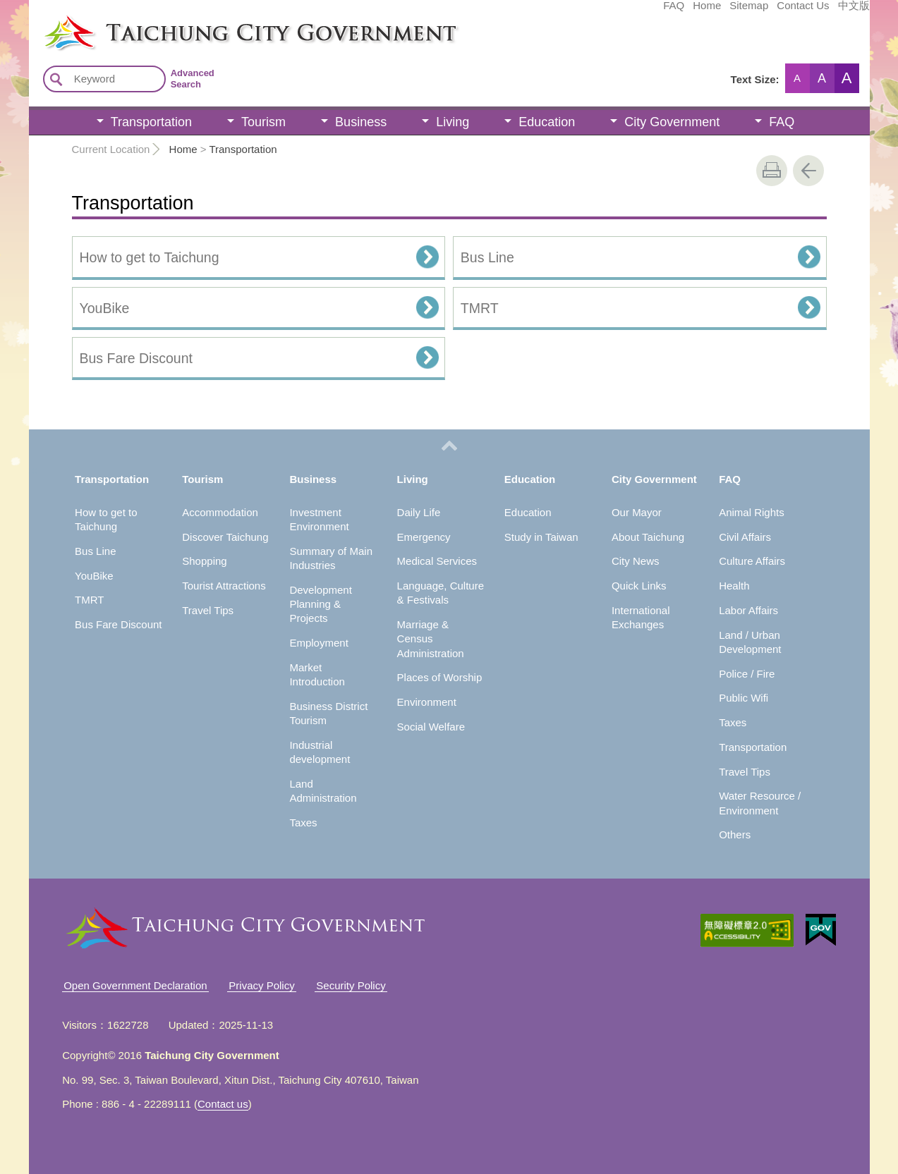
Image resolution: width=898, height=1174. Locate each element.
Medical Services (437, 561)
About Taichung (648, 537)
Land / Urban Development (750, 642)
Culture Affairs (752, 561)
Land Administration (322, 791)
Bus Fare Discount (136, 358)
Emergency (424, 537)
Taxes (303, 822)
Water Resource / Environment (760, 803)
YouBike (105, 308)
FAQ (567, 12)
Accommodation (220, 512)
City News (636, 561)
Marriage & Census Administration (430, 638)
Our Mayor (637, 512)
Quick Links (639, 586)
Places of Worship (440, 677)
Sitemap (643, 12)
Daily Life (419, 512)
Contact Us (697, 12)
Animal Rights (751, 512)
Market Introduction (316, 674)
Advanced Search (192, 79)
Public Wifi (743, 698)
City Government (672, 122)
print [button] (771, 170)
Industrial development (319, 752)
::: (33, 19)
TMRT (480, 308)
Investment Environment (318, 519)
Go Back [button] (808, 170)
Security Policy (350, 985)
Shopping (204, 561)
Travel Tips (207, 610)
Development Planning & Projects (320, 604)
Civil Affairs (745, 537)
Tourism (263, 122)
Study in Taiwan (541, 537)
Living (452, 122)
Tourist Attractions (223, 586)
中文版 (748, 12)
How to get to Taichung (149, 257)
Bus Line (487, 257)
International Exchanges (641, 617)
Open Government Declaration (135, 985)
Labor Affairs (748, 610)
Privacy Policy (261, 985)
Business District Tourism (328, 713)
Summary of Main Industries (330, 558)
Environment (426, 702)
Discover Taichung (225, 537)
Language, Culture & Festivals (440, 593)
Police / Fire (747, 674)
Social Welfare (431, 727)
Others (735, 834)
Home (601, 12)
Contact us (223, 1104)
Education (546, 122)
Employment (318, 643)
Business (361, 122)
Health (734, 586)
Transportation (151, 122)
